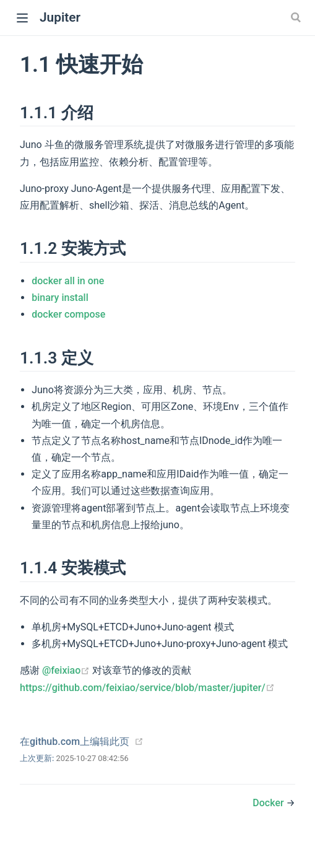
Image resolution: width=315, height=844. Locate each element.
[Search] (297, 17)
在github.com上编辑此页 (74, 741)
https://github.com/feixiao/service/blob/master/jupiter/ (147, 688)
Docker (269, 803)
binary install (60, 297)
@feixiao (67, 670)
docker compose (68, 314)
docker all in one (68, 281)
